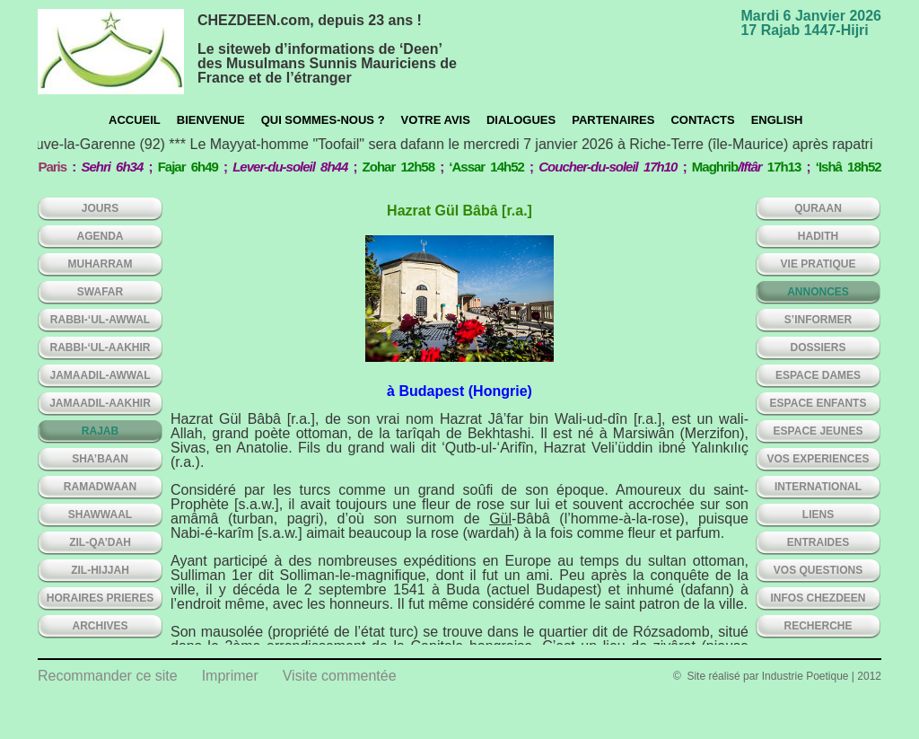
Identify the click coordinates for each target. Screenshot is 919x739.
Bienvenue (211, 120)
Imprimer (230, 675)
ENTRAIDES (818, 542)
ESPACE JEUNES (818, 431)
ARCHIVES (99, 626)
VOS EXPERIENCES (817, 459)
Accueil (135, 120)
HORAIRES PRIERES (100, 598)
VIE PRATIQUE (818, 264)
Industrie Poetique (805, 676)
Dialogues (521, 120)
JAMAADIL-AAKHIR (100, 403)
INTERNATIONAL (818, 486)
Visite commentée (340, 675)
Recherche (817, 626)
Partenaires (613, 120)
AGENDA (99, 236)
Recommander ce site (108, 675)
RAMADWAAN (100, 486)
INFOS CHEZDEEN (817, 598)
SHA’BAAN (100, 459)
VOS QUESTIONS (818, 570)
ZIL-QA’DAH (100, 542)
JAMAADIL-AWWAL (100, 375)
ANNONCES (818, 292)
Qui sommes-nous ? (323, 120)
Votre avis (435, 120)
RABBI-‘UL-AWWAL (100, 319)
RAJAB (100, 431)
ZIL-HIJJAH (100, 570)
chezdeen (111, 51)
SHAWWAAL (100, 514)
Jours (100, 208)
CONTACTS (702, 120)
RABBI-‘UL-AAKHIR (100, 347)
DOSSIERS (817, 347)
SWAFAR (100, 292)
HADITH (818, 236)
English (777, 120)
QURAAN (818, 208)
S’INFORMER (818, 319)
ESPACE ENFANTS (818, 403)
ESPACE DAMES (818, 375)
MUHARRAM (100, 264)
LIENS (818, 514)
